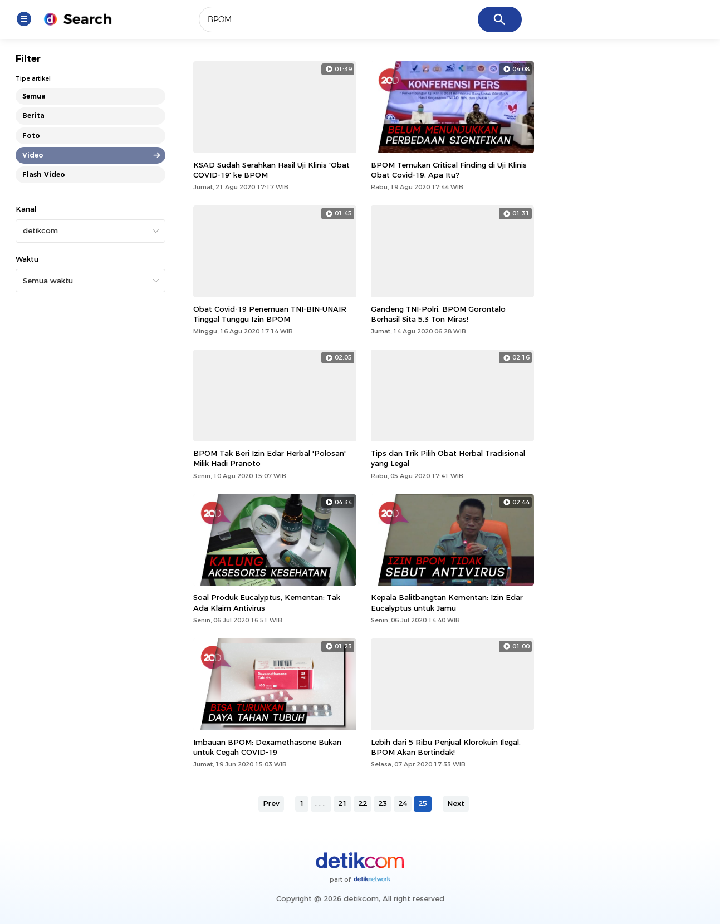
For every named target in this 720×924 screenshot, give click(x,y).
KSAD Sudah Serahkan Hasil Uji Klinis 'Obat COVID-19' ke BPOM (271, 169)
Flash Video (43, 174)
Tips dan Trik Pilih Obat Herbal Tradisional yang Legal (448, 458)
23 (382, 803)
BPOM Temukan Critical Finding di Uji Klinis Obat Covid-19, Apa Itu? (449, 169)
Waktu (27, 258)
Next (455, 803)
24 (402, 803)
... (321, 803)
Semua (34, 96)
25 (422, 803)
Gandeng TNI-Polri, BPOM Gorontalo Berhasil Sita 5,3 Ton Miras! (438, 313)
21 (342, 803)
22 (362, 803)
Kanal (26, 208)
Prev (271, 803)
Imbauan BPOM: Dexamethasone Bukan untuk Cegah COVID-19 (267, 747)
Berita (33, 115)
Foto (31, 135)
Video (32, 155)
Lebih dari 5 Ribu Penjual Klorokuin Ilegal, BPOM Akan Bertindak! (446, 747)
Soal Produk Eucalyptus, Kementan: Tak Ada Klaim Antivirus (266, 602)
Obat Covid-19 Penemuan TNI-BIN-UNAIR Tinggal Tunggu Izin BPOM (269, 313)
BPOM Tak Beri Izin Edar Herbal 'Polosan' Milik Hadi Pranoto (269, 458)
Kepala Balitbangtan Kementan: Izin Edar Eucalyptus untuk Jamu (447, 602)
